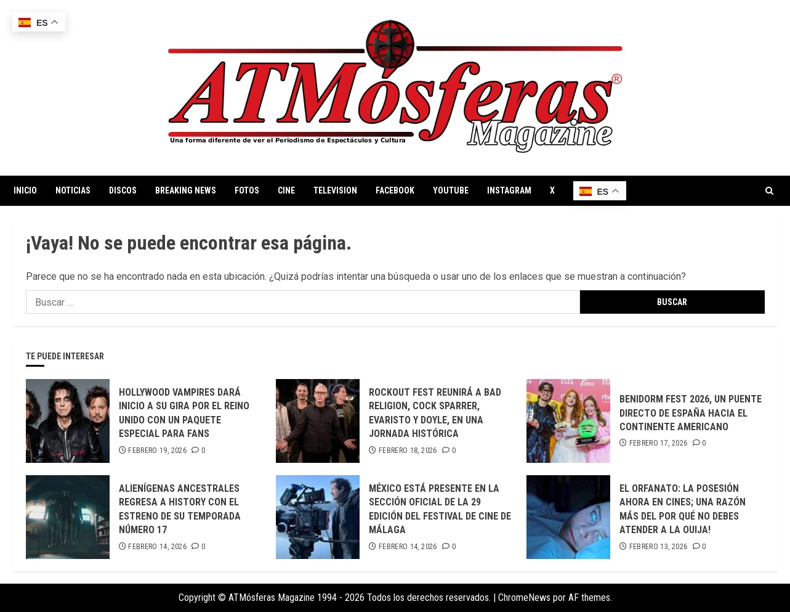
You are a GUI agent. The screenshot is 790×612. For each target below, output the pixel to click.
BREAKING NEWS (185, 190)
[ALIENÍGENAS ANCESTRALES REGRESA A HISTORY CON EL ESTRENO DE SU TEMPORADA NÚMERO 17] (68, 517)
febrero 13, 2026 (658, 546)
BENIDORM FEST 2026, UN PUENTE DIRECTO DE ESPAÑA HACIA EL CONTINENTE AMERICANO (690, 413)
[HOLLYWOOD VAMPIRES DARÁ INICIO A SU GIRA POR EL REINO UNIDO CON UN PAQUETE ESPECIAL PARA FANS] (68, 421)
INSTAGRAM (509, 190)
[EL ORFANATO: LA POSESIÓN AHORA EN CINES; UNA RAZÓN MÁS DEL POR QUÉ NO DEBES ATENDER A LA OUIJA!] (568, 517)
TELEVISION (335, 190)
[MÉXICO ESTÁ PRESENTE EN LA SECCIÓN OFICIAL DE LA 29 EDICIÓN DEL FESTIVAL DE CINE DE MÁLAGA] (318, 517)
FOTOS (247, 190)
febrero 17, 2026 (658, 443)
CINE (286, 190)
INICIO (25, 190)
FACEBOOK (395, 190)
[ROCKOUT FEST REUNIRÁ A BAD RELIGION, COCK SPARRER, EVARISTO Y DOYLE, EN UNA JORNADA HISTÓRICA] (318, 421)
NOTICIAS (73, 190)
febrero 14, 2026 (157, 546)
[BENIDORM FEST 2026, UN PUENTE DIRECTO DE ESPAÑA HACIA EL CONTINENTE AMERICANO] (568, 421)
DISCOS (123, 190)
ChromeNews (524, 597)
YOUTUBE (451, 190)
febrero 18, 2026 (408, 450)
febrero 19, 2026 (157, 450)
